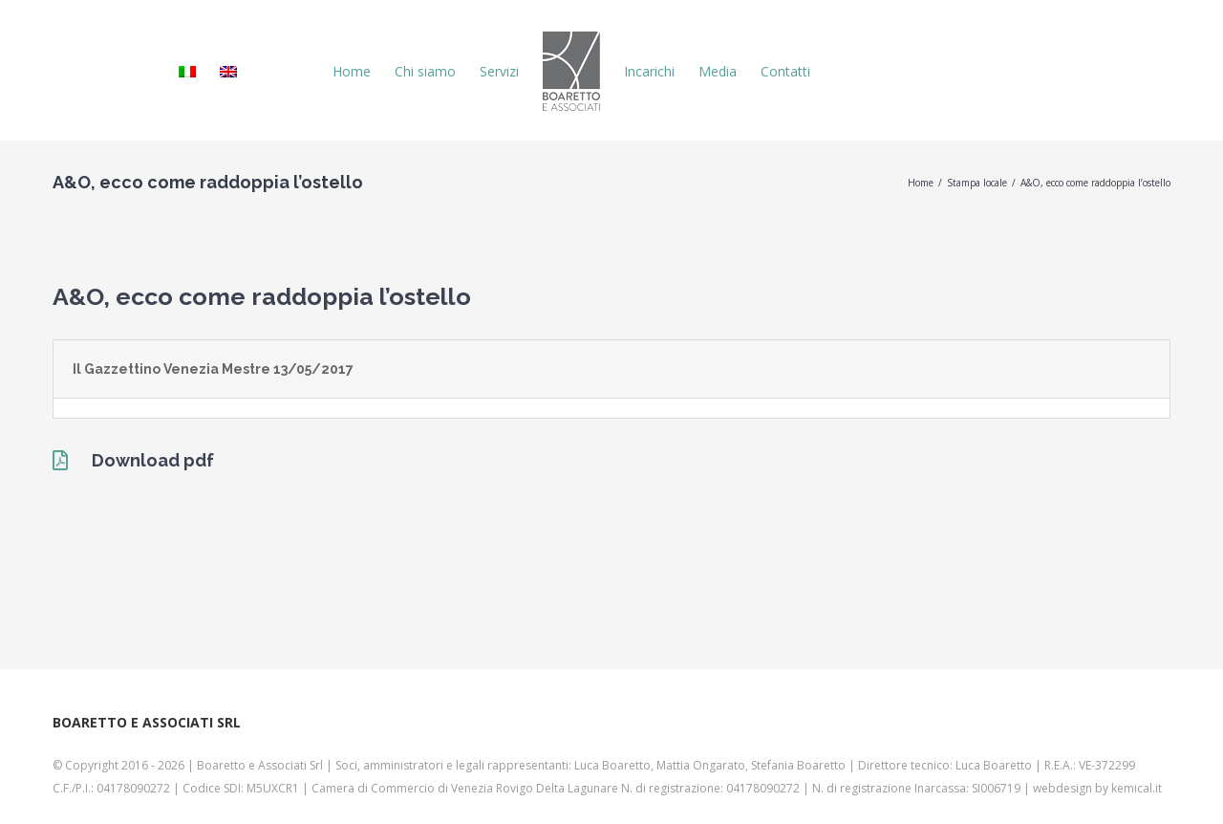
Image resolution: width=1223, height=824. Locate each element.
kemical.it (1136, 788)
